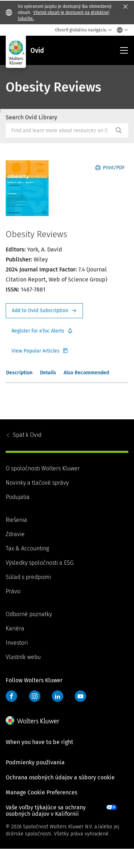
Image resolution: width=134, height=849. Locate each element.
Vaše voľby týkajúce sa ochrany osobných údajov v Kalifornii (46, 810)
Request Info (44, 311)
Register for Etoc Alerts (42, 331)
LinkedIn (57, 696)
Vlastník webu (23, 657)
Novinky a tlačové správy (37, 482)
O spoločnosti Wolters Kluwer (43, 468)
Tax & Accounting (27, 548)
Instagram (34, 696)
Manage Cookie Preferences (41, 792)
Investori (17, 642)
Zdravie (15, 534)
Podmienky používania (35, 762)
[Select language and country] (120, 30)
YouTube (80, 696)
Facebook (11, 696)
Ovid (27, 434)
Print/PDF (110, 168)
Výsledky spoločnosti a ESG (40, 562)
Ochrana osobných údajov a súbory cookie (60, 777)
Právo (13, 591)
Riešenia (16, 519)
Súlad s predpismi (28, 577)
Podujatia (18, 497)
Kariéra (15, 628)
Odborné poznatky (29, 614)
